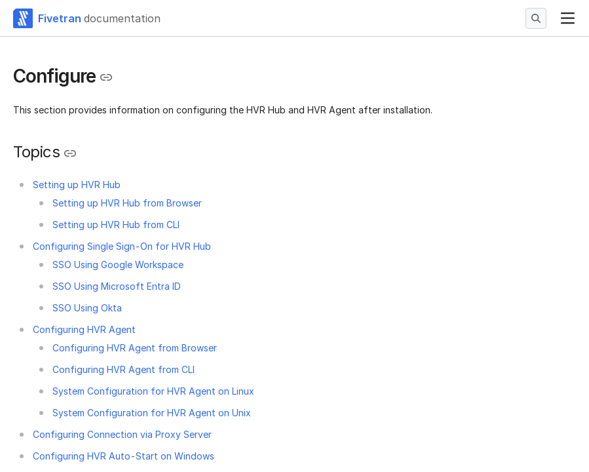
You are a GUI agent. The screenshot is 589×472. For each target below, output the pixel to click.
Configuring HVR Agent (84, 329)
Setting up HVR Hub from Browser (127, 202)
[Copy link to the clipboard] (106, 77)
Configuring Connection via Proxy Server (122, 434)
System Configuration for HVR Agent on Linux (153, 391)
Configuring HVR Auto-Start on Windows (123, 456)
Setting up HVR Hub (77, 184)
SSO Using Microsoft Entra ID (116, 286)
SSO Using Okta (87, 307)
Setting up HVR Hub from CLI (116, 224)
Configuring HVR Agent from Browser (134, 347)
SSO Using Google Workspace (117, 264)
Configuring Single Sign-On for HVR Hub (122, 246)
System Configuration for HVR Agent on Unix (151, 412)
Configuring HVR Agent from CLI (123, 369)
